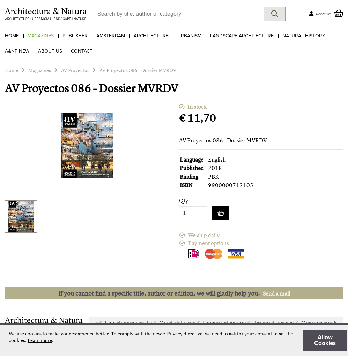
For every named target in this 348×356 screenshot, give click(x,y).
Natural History (303, 36)
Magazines (41, 36)
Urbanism (189, 36)
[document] (178, 340)
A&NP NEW (17, 51)
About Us (50, 51)
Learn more (40, 340)
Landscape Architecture (242, 36)
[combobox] (179, 14)
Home (12, 36)
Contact (81, 51)
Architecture (151, 36)
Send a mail (276, 293)
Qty (183, 200)
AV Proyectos (75, 70)
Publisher (75, 36)
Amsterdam (110, 36)
